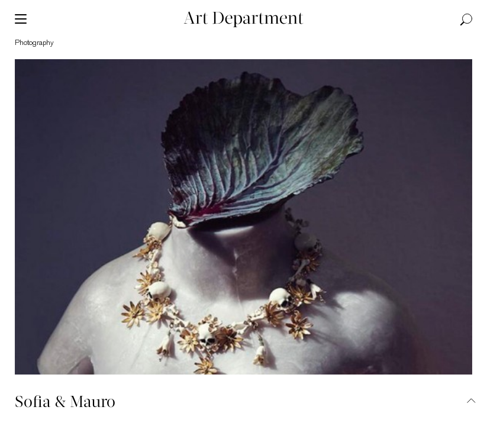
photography (34, 43)
